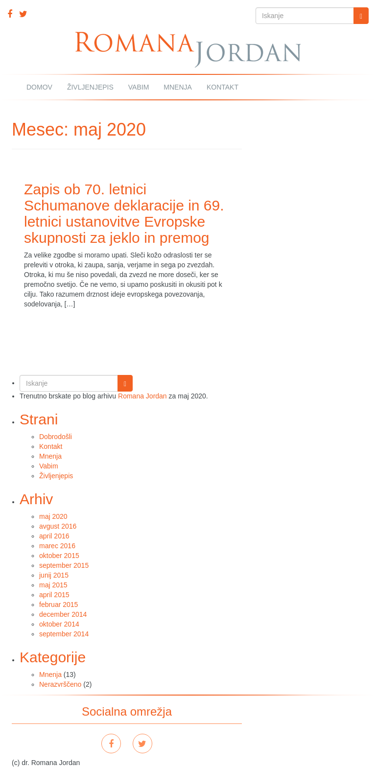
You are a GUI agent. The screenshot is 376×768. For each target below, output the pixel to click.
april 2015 (54, 595)
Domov (39, 87)
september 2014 (64, 634)
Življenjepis (90, 87)
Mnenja (178, 87)
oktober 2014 (59, 624)
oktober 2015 (59, 555)
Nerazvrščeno (60, 684)
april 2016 (54, 536)
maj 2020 (53, 516)
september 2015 (64, 565)
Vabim (138, 87)
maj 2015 (53, 585)
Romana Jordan (142, 396)
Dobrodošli (55, 437)
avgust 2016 (57, 526)
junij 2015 (54, 575)
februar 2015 (58, 604)
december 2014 (63, 614)
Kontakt (222, 87)
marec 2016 (57, 546)
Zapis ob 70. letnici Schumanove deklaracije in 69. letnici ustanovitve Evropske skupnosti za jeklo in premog (124, 213)
